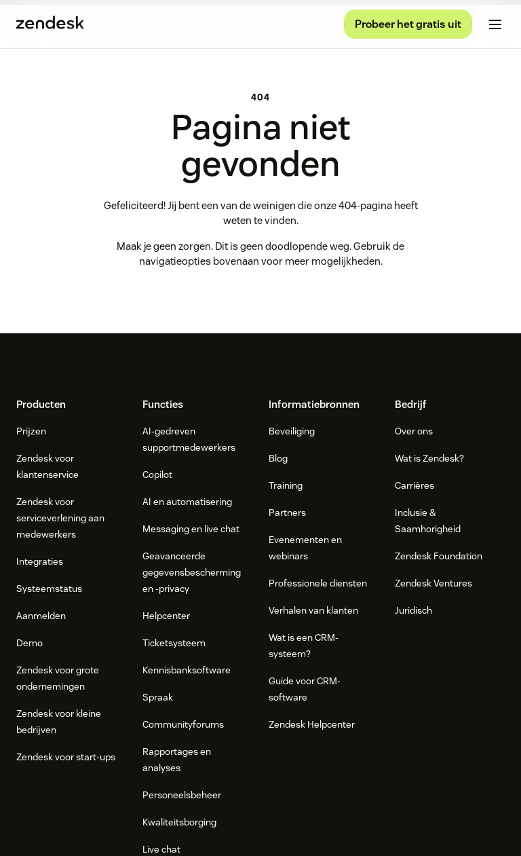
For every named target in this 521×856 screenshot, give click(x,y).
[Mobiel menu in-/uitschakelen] (495, 24)
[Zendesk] (260, 705)
